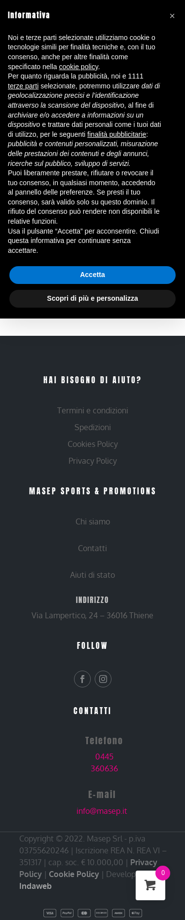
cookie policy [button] (78, 67)
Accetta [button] (92, 275)
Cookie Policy (74, 874)
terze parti (23, 86)
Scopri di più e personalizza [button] (92, 298)
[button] (172, 16)
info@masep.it (101, 811)
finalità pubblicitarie (116, 134)
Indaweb (35, 886)
